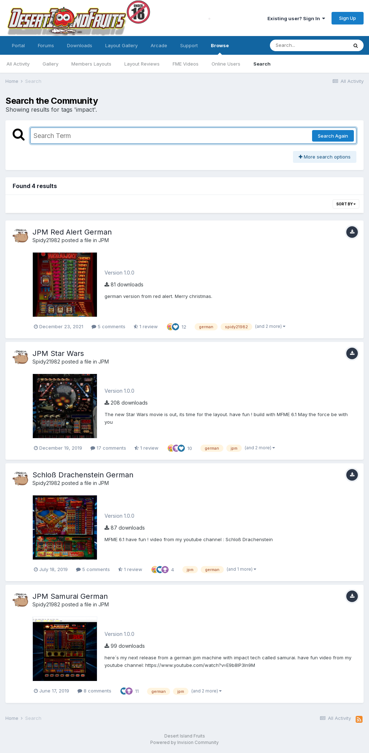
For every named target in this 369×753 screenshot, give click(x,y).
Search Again (333, 136)
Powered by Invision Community (184, 742)
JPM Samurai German (70, 596)
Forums (46, 45)
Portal (18, 45)
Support (189, 45)
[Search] (309, 45)
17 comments (108, 448)
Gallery (50, 64)
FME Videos (186, 64)
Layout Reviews (142, 64)
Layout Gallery (121, 45)
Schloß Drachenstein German (82, 475)
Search (262, 64)
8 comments (94, 691)
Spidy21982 (46, 240)
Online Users (226, 64)
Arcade (159, 45)
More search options (325, 157)
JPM (103, 240)
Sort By (346, 204)
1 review (146, 326)
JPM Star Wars (58, 353)
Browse (220, 49)
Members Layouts (91, 64)
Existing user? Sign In (296, 18)
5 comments (108, 326)
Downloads (79, 45)
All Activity (18, 64)
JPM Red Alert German (72, 232)
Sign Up (347, 18)
